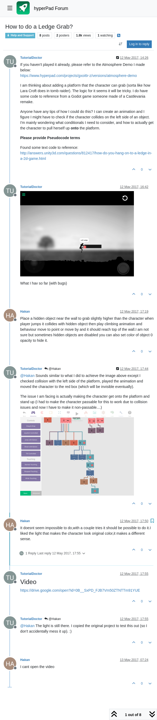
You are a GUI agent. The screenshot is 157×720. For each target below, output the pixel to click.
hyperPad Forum (51, 8)
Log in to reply (139, 44)
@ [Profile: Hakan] (27, 376)
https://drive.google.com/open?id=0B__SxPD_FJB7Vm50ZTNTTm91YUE (80, 590)
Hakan (25, 311)
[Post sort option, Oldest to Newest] (120, 44)
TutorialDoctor (31, 58)
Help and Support (20, 35)
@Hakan (52, 369)
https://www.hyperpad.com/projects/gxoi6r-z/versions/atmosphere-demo (78, 75)
